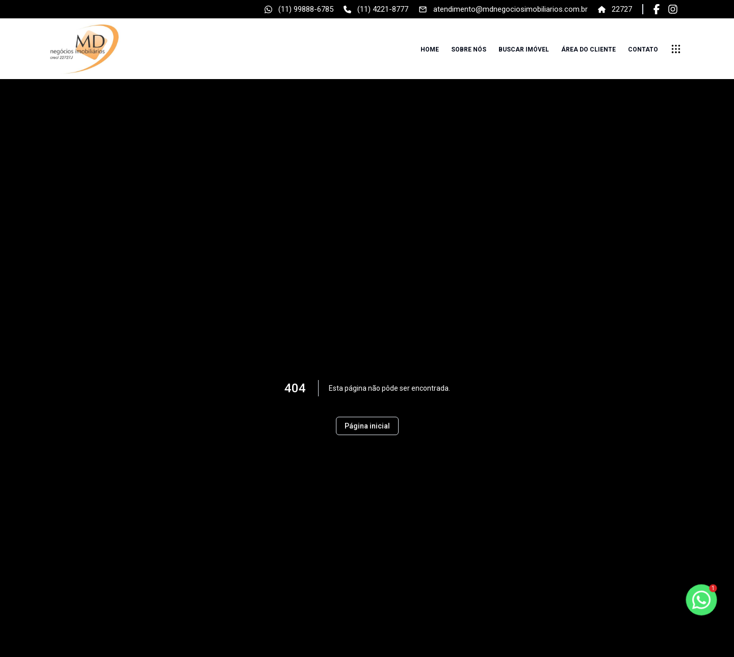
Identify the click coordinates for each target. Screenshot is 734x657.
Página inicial (367, 426)
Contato (643, 49)
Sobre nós (468, 49)
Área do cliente (588, 49)
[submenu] (676, 49)
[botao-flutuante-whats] (701, 600)
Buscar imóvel (524, 49)
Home (430, 49)
